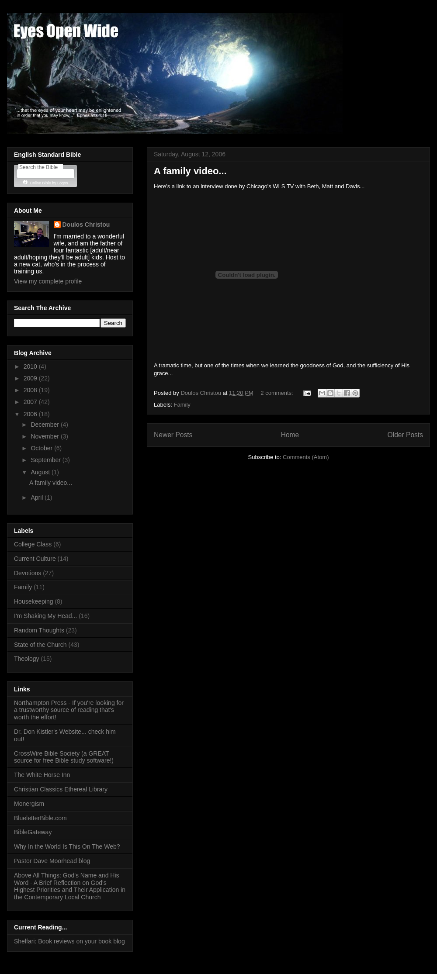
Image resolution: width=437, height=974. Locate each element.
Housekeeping (33, 601)
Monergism (29, 803)
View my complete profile (48, 281)
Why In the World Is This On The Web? (67, 846)
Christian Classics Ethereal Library (61, 789)
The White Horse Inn (42, 774)
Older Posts (405, 435)
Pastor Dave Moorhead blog (52, 860)
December (45, 424)
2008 (31, 390)
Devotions (27, 573)
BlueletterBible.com (40, 818)
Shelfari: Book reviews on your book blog (69, 941)
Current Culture (35, 558)
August (41, 472)
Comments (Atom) (306, 457)
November (45, 436)
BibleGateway (33, 832)
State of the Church (40, 644)
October (42, 448)
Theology (26, 658)
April (38, 497)
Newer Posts (173, 435)
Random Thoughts (39, 630)
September (46, 459)
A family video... (190, 171)
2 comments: (277, 393)
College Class (33, 544)
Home (290, 435)
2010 (31, 366)
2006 (31, 414)
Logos (62, 183)
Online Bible (40, 183)
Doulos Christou (86, 224)
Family (182, 404)
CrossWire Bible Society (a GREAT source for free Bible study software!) (64, 757)
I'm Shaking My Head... (45, 615)
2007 (31, 401)
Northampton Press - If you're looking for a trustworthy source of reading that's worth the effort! (69, 710)
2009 (31, 378)
